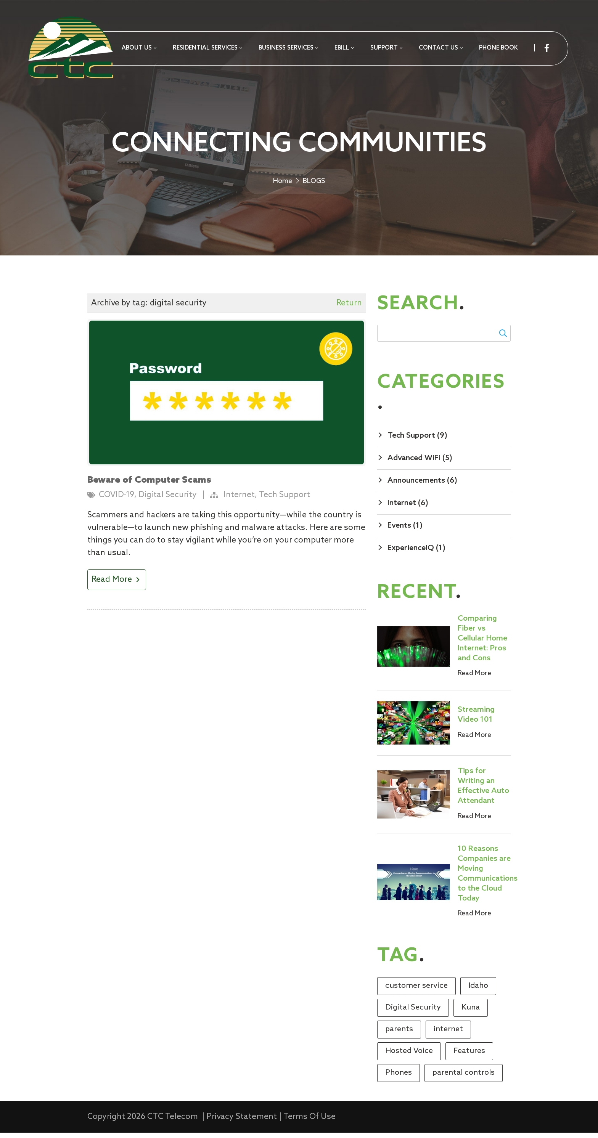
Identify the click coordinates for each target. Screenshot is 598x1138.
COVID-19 (116, 500)
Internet (239, 500)
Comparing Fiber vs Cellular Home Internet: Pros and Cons (482, 644)
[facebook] (547, 48)
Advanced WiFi (419, 463)
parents (399, 1034)
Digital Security (167, 500)
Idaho (478, 991)
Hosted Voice (409, 1056)
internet (448, 1034)
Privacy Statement (241, 1122)
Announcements (422, 486)
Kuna (470, 1013)
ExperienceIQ (416, 553)
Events (405, 531)
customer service (416, 991)
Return (349, 308)
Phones (398, 1078)
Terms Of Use (309, 1122)
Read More (117, 585)
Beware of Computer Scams (149, 485)
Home (282, 185)
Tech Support (284, 500)
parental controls (463, 1078)
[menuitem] (138, 48)
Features (469, 1056)
